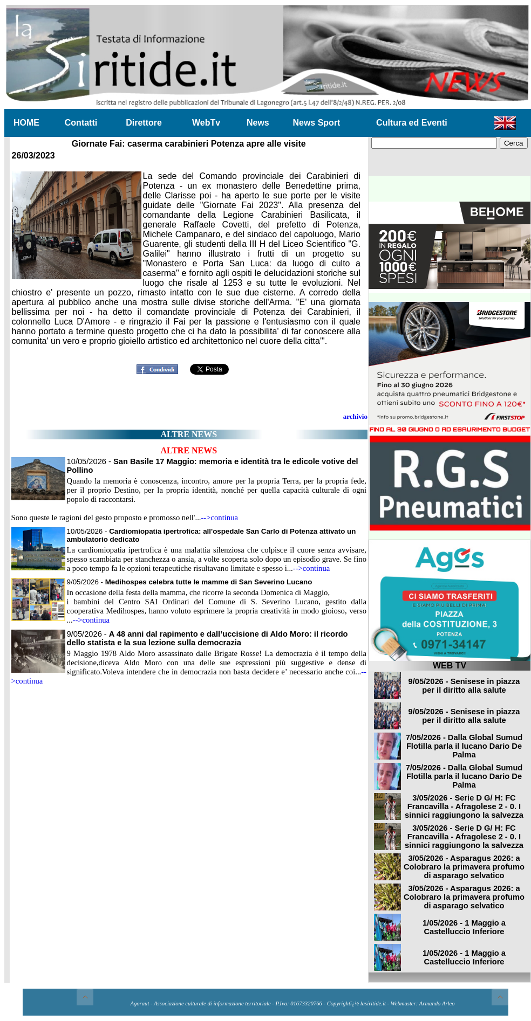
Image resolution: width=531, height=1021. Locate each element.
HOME (26, 122)
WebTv (206, 122)
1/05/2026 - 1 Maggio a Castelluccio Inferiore (464, 927)
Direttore (144, 122)
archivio (355, 416)
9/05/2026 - (189, 582)
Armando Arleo (437, 1003)
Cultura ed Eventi (411, 122)
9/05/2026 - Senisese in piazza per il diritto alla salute (464, 685)
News (258, 122)
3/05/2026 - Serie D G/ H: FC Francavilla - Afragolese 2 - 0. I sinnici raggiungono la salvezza (464, 806)
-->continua (219, 517)
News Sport (316, 122)
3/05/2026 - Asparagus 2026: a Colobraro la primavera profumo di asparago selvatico (464, 867)
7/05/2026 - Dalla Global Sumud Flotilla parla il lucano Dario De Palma (464, 746)
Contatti (81, 122)
